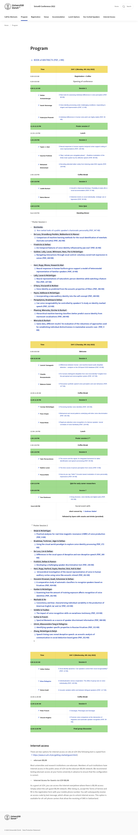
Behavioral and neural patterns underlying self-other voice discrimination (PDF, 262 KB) (83, 415)
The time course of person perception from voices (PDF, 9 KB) (80, 468)
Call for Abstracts (10, 17)
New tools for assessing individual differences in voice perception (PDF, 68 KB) (83, 96)
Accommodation (58, 17)
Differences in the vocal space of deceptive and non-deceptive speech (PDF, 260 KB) (70, 556)
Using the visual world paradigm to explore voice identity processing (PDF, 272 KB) (70, 546)
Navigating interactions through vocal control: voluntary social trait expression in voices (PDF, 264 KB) (71, 257)
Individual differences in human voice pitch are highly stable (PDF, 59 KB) (82, 118)
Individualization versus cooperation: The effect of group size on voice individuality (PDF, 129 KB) (82, 682)
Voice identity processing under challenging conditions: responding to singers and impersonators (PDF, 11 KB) (83, 106)
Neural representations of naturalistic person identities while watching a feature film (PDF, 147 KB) (71, 280)
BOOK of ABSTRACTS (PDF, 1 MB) (48, 60)
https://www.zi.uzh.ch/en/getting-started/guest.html (55, 755)
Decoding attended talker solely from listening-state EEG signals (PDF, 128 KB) (83, 165)
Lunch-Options (74, 17)
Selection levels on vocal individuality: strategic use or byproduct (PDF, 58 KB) (88, 198)
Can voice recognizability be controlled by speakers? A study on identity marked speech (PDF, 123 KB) (71, 305)
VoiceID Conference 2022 (44, 6)
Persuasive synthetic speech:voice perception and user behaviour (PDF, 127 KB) (83, 385)
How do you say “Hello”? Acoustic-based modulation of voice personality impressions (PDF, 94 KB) (83, 475)
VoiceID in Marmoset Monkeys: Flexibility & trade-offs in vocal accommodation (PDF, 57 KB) (89, 189)
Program (24, 17)
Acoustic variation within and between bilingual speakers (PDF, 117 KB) (83, 690)
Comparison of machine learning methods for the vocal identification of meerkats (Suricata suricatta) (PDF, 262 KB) (71, 239)
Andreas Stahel (90, 511)
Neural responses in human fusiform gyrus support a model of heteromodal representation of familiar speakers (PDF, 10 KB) (69, 270)
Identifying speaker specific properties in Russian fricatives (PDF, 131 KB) (67, 627)
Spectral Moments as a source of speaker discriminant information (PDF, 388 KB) (71, 620)
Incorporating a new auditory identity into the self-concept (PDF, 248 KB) (67, 296)
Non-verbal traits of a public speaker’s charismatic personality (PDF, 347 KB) (68, 230)
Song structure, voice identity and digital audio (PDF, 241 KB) (88, 498)
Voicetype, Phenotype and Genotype (83, 711)
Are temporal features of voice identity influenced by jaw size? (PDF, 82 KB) (68, 247)
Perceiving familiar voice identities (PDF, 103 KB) (76, 407)
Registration (35, 17)
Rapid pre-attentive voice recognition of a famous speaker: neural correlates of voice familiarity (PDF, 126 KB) (81, 423)
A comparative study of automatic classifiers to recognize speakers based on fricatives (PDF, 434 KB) (69, 584)
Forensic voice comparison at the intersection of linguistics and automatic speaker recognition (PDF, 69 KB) (89, 719)
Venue (46, 17)
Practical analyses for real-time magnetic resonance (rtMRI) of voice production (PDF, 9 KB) (70, 536)
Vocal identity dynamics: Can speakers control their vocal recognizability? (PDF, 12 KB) (84, 670)
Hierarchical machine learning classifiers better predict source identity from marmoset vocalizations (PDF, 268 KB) (69, 315)
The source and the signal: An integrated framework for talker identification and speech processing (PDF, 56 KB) (80, 460)
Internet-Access (109, 17)
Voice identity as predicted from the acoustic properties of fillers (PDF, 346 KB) (70, 289)
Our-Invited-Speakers (91, 17)
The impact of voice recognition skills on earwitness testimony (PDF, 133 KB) (69, 613)
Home (117, 6)
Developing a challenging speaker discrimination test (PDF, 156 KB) (65, 565)
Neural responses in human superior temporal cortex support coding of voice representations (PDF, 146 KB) (83, 148)
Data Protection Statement (31, 830)
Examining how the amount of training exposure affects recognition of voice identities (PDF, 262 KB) (69, 594)
